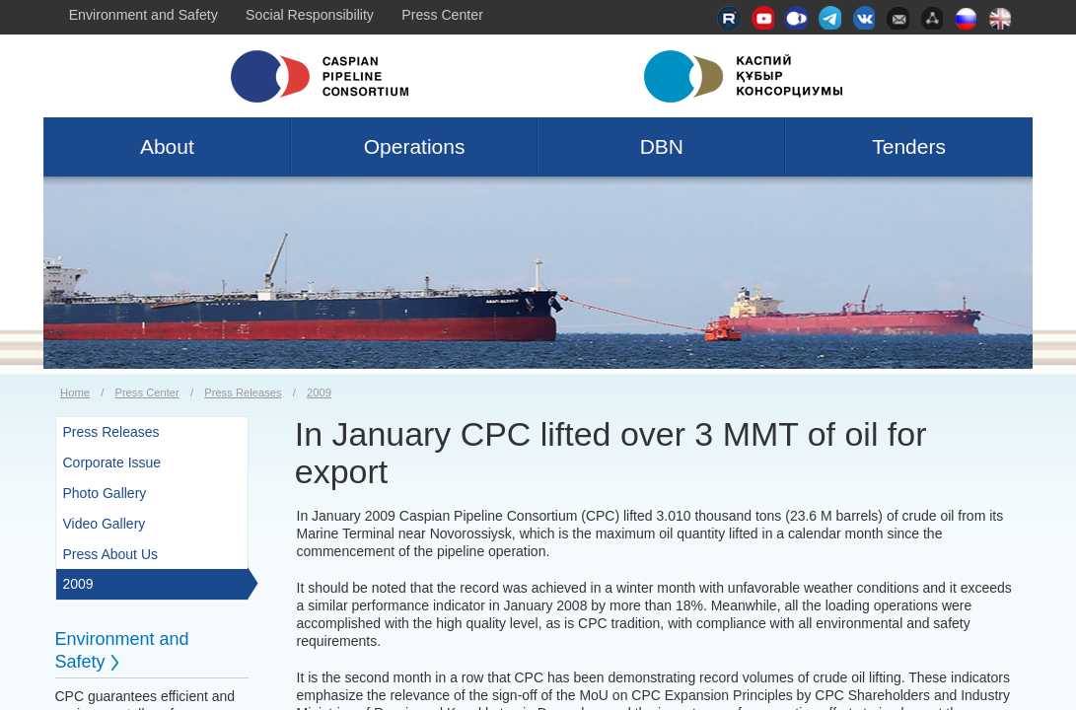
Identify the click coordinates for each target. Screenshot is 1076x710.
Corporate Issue (112, 462)
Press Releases (242, 392)
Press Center (442, 15)
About (167, 146)
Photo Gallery (105, 493)
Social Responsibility (310, 15)
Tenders (909, 146)
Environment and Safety (143, 15)
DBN (661, 146)
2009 (319, 392)
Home (75, 392)
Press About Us (111, 554)
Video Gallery (104, 524)
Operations (415, 146)
